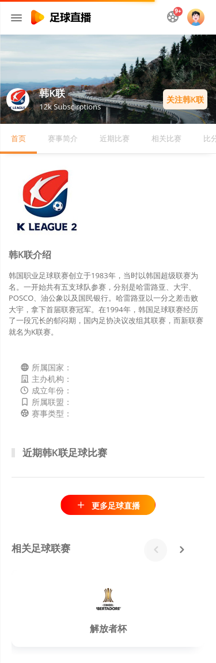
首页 (18, 138)
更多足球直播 (108, 505)
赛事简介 (63, 138)
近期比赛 (115, 138)
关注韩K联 (185, 99)
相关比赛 (166, 138)
